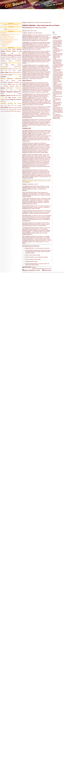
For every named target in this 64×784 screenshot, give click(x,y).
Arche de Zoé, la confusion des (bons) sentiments (57, 82)
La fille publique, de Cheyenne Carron (57, 70)
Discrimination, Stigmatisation (11, 66)
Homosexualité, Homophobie (7, 82)
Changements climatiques (16, 58)
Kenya (13, 84)
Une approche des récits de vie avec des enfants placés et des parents (57, 93)
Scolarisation (10, 107)
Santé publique (4, 107)
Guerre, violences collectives (11, 78)
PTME (8, 105)
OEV (2, 97)
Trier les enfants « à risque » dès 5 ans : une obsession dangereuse (58, 108)
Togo (20, 109)
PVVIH (12, 105)
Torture (2, 111)
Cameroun (3, 58)
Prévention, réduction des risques (11, 103)
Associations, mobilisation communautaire (11, 55)
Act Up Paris (4, 49)
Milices (20, 91)
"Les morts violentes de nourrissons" (42, 248)
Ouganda (2, 99)
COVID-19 (4, 45)
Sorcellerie (14, 109)
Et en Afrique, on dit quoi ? (8, 38)
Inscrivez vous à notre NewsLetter (10, 24)
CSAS (6, 64)
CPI (1, 64)
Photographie (7, 99)
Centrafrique (8, 58)
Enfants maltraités (17, 70)
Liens (59, 15)
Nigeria (20, 95)
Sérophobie (19, 107)
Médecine (3, 88)
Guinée (2, 80)
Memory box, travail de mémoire (11, 89)
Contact (60, 17)
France (15, 74)
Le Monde (34, 267)
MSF (17, 95)
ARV (19, 53)
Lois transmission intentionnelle (7, 86)
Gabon (20, 74)
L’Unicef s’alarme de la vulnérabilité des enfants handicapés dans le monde (58, 66)
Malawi (17, 86)
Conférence (18, 60)
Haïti (7, 80)
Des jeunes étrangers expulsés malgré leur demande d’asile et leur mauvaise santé (58, 77)
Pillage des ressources (15, 99)
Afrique (8, 51)
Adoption (3, 51)
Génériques (3, 76)
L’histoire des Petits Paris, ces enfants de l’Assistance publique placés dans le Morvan (57, 42)
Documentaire (10, 68)
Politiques (3, 101)
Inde (20, 82)
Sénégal (15, 107)
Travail (4, 111)
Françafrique (9, 74)
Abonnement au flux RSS (11, 29)
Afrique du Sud (16, 51)
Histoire (19, 80)
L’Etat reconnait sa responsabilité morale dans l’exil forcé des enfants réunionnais (57, 61)
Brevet (13, 57)
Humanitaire (16, 82)
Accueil (24, 22)
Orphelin (19, 97)
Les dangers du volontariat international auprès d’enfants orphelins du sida (58, 116)
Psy (5, 105)
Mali (20, 86)
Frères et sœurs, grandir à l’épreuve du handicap (57, 46)
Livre (20, 84)
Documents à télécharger (60, 12)
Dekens (12, 64)
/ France (28, 30)
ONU (9, 97)
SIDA (2, 109)
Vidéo (10, 111)
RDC (16, 105)
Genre (20, 76)
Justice (9, 84)
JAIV (1, 84)
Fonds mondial (4, 74)
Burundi (19, 57)
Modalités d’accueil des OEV (8, 95)
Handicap (13, 80)
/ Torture (35, 30)
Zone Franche (5, 44)
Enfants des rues (6, 70)
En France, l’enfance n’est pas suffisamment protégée (36, 257)
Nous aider (60, 18)
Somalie (10, 109)
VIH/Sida (4, 32)
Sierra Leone (5, 109)
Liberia (17, 84)
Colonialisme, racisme (6, 60)
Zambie (15, 111)
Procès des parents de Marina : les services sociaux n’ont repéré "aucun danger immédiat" (37, 264)
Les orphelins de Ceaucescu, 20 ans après (57, 100)
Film (20, 72)
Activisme (19, 49)
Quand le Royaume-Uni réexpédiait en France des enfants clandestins (57, 104)
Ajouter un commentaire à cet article (32, 270)
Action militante (12, 49)
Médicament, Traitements (14, 88)
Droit (14, 68)
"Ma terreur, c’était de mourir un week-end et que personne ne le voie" (58, 73)
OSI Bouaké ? (60, 8)
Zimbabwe (19, 111)
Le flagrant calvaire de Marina (31, 261)
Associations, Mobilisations (8, 36)
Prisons (2, 105)
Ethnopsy (14, 72)
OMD (6, 97)
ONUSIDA (14, 97)
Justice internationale (6, 42)
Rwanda (19, 105)
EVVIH (18, 72)
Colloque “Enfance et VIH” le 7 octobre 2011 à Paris (58, 112)
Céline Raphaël (25, 55)
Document (4, 68)
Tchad (18, 109)
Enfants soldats (4, 72)
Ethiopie (10, 72)
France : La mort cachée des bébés (32, 255)
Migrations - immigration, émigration (9, 91)
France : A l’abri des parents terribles (33, 259)
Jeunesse (5, 84)
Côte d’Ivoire (12, 63)
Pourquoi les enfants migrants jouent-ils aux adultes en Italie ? (57, 55)
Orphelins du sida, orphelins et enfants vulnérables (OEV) (10, 35)
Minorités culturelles (11, 93)
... (58, 20)
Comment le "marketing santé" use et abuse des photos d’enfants (58, 50)
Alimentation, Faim (7, 53)
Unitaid (7, 111)
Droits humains (18, 68)
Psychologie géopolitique (7, 41)
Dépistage (19, 64)
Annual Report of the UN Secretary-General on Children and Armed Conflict (57, 88)
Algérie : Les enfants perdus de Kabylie (57, 85)
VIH (12, 111)
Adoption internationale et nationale (10, 39)
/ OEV (31, 30)
